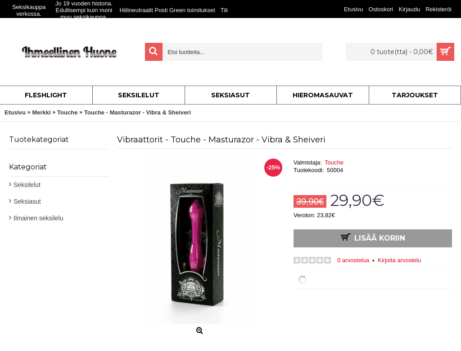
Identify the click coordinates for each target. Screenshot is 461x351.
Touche (334, 162)
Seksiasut (27, 201)
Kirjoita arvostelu (399, 260)
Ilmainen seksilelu (38, 218)
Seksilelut (27, 184)
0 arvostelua (353, 260)
